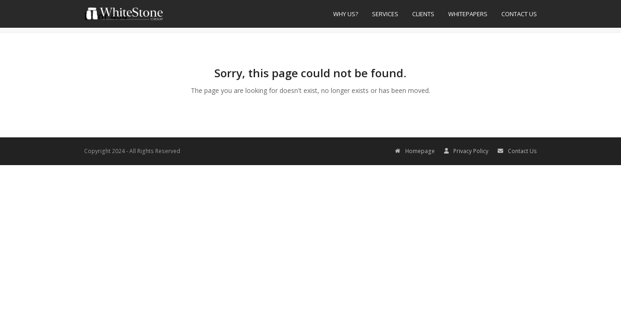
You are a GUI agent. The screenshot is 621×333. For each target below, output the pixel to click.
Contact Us (517, 151)
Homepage (414, 151)
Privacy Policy (466, 151)
